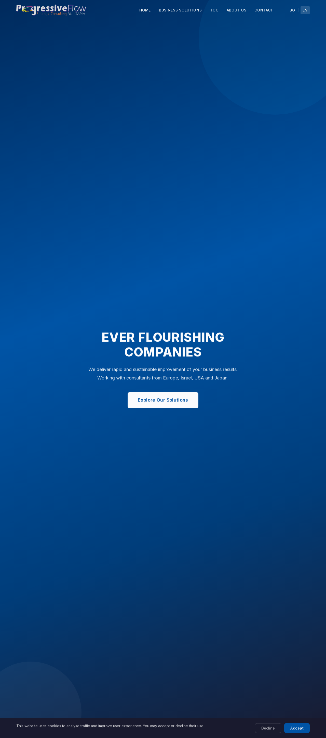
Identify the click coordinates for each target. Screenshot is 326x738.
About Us (237, 10)
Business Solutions (180, 10)
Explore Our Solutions (163, 400)
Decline (268, 732)
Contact (263, 10)
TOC (214, 10)
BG (292, 10)
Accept (297, 732)
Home (145, 10)
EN (305, 10)
